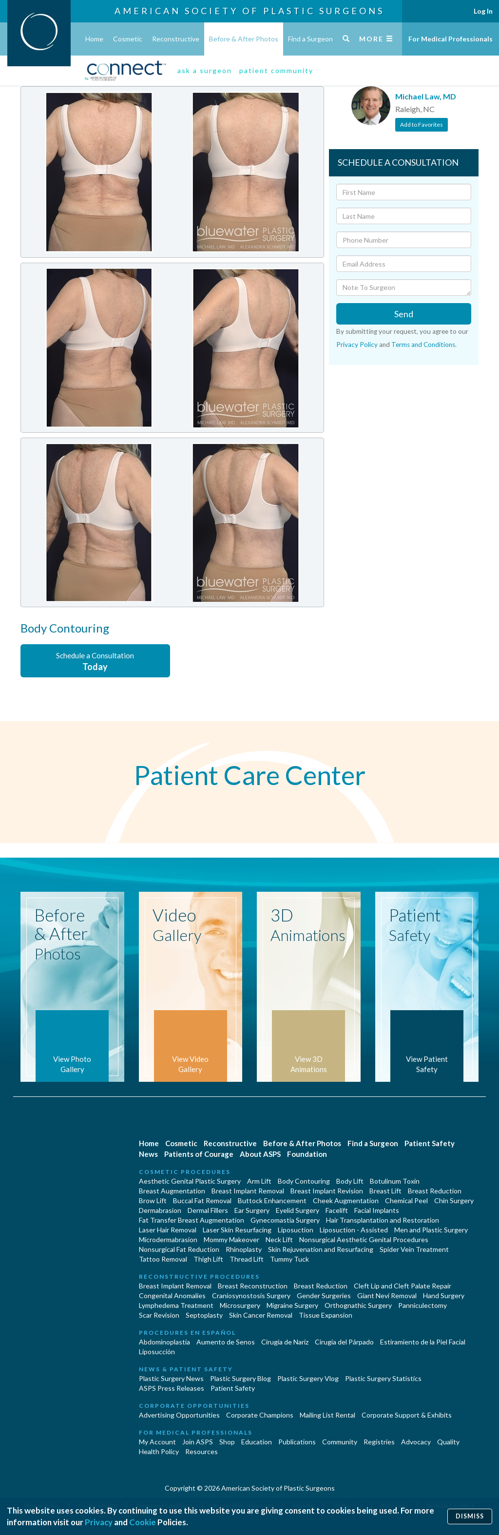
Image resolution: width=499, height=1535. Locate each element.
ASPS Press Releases (171, 1388)
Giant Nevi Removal (387, 1295)
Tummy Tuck (289, 1259)
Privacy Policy (357, 344)
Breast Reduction (434, 1191)
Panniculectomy (422, 1305)
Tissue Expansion (325, 1315)
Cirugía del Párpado (344, 1342)
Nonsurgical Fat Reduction (179, 1249)
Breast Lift (385, 1191)
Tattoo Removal (163, 1259)
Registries (379, 1442)
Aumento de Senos (225, 1342)
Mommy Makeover (231, 1239)
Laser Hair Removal (167, 1230)
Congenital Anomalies (172, 1295)
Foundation (307, 1154)
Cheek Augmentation (346, 1200)
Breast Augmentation (172, 1191)
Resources (201, 1451)
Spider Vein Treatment (414, 1249)
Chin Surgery (454, 1200)
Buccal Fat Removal (202, 1200)
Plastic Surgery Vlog (308, 1378)
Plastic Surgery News (171, 1378)
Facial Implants (376, 1210)
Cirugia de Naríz (284, 1342)
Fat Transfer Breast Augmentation (191, 1220)
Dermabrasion (160, 1210)
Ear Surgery (251, 1210)
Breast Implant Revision (326, 1191)
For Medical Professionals (450, 39)
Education (256, 1442)
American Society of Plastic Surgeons (249, 10)
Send (403, 313)
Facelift (337, 1210)
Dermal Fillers (208, 1210)
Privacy (99, 1522)
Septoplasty (204, 1315)
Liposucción (157, 1351)
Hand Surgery (443, 1295)
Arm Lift (259, 1181)
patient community (276, 70)
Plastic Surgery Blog (240, 1378)
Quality (448, 1442)
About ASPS (260, 1154)
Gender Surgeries (324, 1295)
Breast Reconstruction (253, 1286)
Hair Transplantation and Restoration (382, 1220)
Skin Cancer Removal (260, 1315)
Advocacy (416, 1442)
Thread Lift (247, 1259)
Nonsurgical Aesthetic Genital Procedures (363, 1239)
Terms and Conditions (423, 344)
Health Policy (159, 1451)
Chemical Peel (406, 1200)
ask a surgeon (204, 70)
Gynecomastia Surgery (285, 1220)
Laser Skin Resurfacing (237, 1230)
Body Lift (350, 1181)
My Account (157, 1442)
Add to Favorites (421, 124)
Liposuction (295, 1230)
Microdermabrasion (168, 1239)
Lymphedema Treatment (176, 1305)
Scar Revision (159, 1315)
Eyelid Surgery (297, 1210)
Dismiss (470, 1516)
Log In (483, 11)
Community (339, 1442)
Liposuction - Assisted (354, 1230)
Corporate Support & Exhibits (407, 1415)
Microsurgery (240, 1305)
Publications (297, 1442)
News (148, 1154)
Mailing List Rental (327, 1415)
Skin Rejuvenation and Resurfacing (320, 1249)
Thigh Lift (208, 1259)
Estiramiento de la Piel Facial (422, 1342)
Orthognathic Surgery (358, 1305)
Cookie (142, 1522)
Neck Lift (279, 1239)
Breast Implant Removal (247, 1191)
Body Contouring (304, 1181)
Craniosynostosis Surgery (251, 1295)
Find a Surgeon (310, 39)
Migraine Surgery (292, 1305)
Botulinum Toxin (395, 1181)
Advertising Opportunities (179, 1415)
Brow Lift (153, 1200)
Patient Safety (429, 1143)
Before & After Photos (243, 39)
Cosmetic (127, 39)
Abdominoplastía (164, 1342)
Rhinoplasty (244, 1249)
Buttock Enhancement (272, 1200)
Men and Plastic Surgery (431, 1230)
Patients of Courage (198, 1154)
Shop (227, 1442)
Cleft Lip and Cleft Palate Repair (402, 1286)
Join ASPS (197, 1442)
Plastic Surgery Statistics (383, 1378)
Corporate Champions (259, 1415)
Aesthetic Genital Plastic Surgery (190, 1181)
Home (94, 39)
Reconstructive (175, 39)
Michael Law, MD (425, 96)
